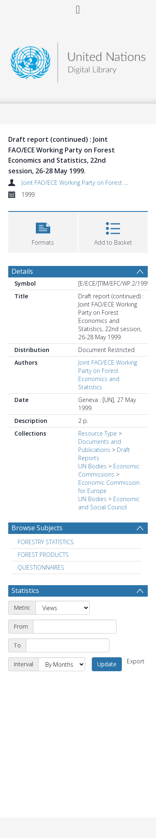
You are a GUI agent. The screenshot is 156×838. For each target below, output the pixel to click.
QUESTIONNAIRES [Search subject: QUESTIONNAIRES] (41, 567)
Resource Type (97, 433)
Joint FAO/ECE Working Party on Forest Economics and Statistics (107, 375)
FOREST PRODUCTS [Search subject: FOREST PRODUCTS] (43, 555)
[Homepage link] (78, 60)
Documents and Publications (99, 446)
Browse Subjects (37, 527)
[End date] (67, 645)
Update (106, 664)
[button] (43, 231)
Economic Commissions (109, 470)
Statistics (25, 590)
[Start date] (74, 627)
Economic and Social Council (109, 503)
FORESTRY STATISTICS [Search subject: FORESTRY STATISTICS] (46, 542)
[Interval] (61, 664)
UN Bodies (92, 466)
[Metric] (62, 608)
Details (22, 271)
